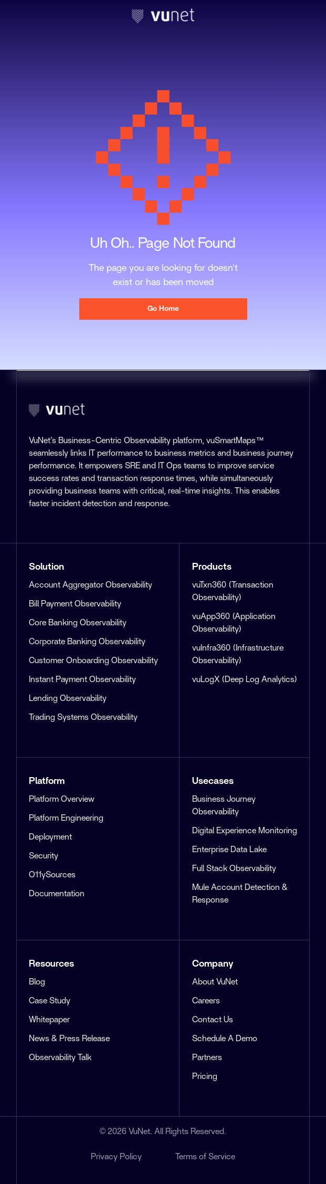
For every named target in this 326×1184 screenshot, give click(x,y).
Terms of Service (205, 1156)
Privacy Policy (116, 1156)
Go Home (163, 308)
